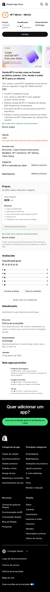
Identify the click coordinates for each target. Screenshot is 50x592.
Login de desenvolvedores (14, 559)
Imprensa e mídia (34, 519)
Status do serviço (34, 538)
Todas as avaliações (33, 291)
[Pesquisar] (41, 4)
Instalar (25, 34)
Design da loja (8, 473)
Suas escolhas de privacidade (16, 584)
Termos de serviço (10, 565)
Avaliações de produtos (37, 463)
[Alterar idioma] (17, 551)
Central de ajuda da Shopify (11, 506)
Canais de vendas (10, 454)
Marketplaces (8, 174)
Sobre (28, 505)
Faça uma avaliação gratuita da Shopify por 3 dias (25, 421)
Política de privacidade (12, 323)
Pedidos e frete (9, 468)
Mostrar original (8, 127)
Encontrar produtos (11, 459)
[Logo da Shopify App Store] (12, 4)
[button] (25, 372)
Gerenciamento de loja (12, 483)
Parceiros (30, 524)
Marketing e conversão (12, 478)
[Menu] (46, 4)
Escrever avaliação (11, 291)
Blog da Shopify (9, 522)
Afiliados (30, 529)
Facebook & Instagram (19, 369)
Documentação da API (12, 512)
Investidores (31, 514)
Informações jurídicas (36, 533)
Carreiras (30, 509)
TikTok (13, 389)
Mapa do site (8, 578)
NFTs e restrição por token (14, 165)
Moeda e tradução (34, 488)
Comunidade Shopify (11, 517)
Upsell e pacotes (34, 468)
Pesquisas (7, 527)
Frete (28, 483)
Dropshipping (32, 454)
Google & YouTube (18, 380)
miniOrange (39, 25)
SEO (28, 478)
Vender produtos (10, 463)
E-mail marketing (34, 473)
